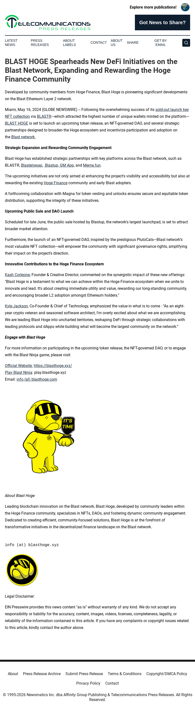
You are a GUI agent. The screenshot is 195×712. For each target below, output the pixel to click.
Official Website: (19, 365)
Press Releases (40, 43)
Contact (98, 42)
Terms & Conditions (124, 673)
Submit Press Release (84, 673)
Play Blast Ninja (18, 372)
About (13, 673)
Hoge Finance (55, 183)
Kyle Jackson (16, 306)
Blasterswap (31, 165)
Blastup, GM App (59, 165)
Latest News (11, 43)
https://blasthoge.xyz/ (53, 365)
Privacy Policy (88, 683)
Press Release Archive (42, 673)
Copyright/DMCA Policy (166, 673)
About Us (116, 43)
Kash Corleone (17, 274)
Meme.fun (92, 165)
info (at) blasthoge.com (37, 379)
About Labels (69, 43)
